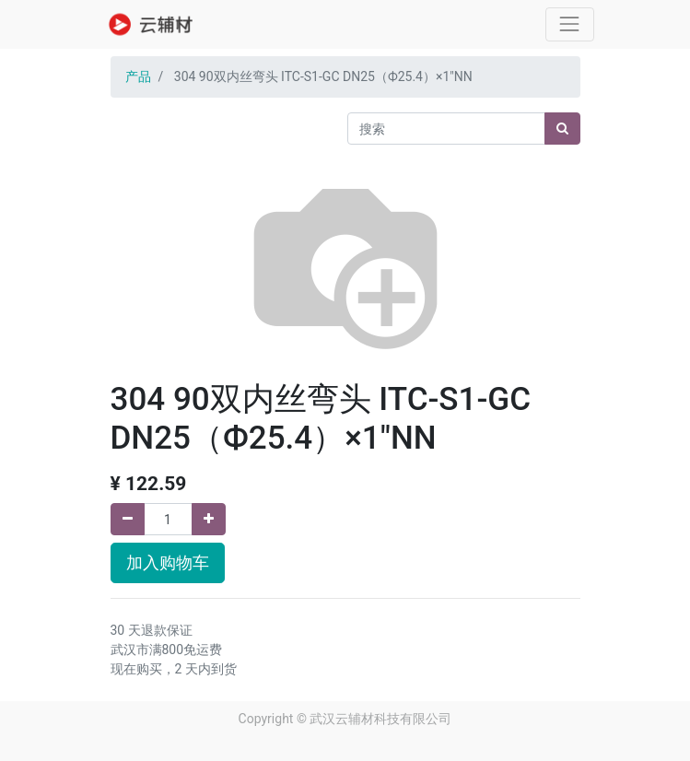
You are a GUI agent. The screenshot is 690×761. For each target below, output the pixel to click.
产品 (138, 76)
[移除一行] (128, 519)
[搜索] (562, 128)
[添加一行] (209, 519)
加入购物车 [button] (167, 563)
